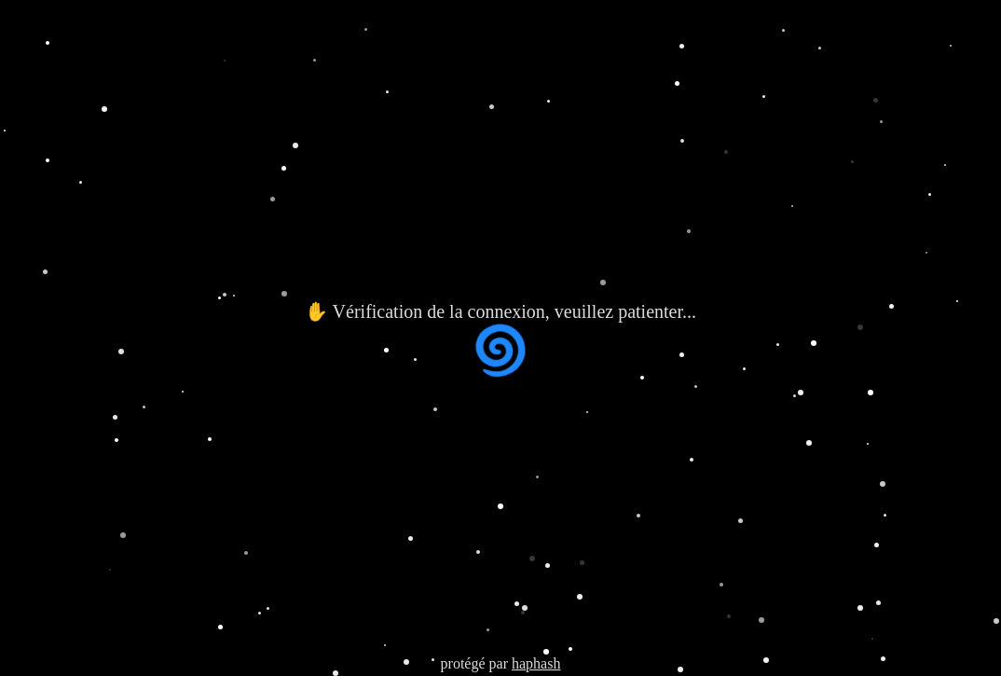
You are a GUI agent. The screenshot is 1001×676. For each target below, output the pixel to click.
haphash (536, 663)
